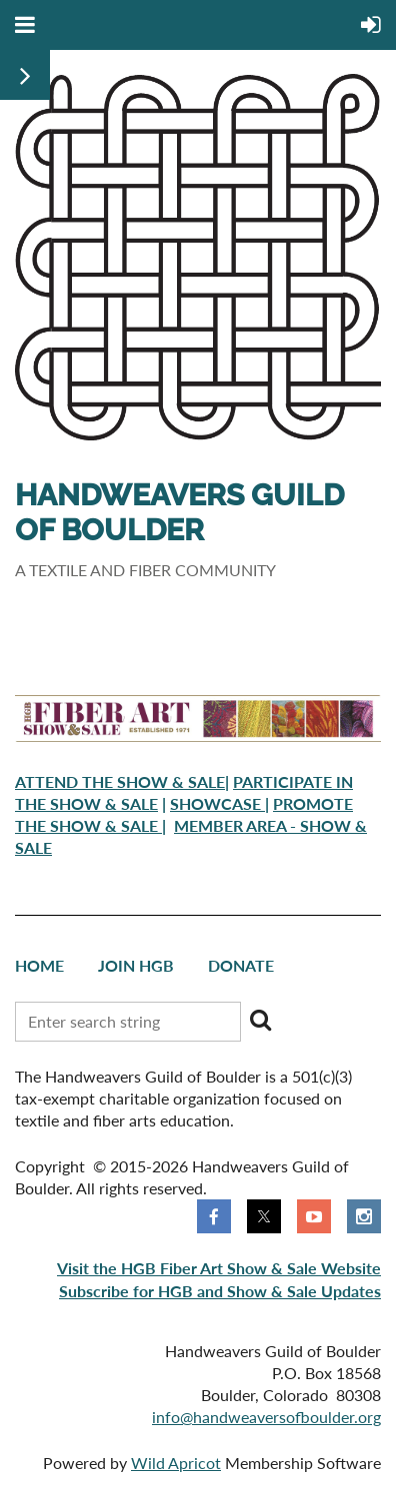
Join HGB (136, 965)
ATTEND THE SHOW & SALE (120, 781)
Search (260, 1020)
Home (39, 965)
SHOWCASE (217, 803)
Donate (241, 965)
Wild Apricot (176, 1462)
